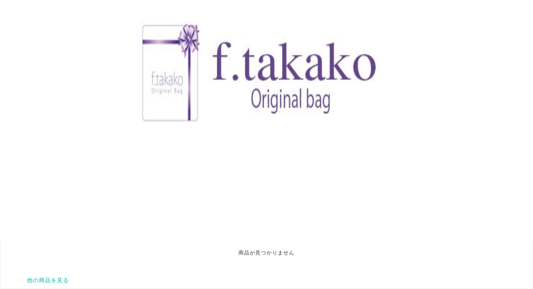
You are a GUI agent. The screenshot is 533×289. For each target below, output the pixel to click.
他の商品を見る (48, 280)
